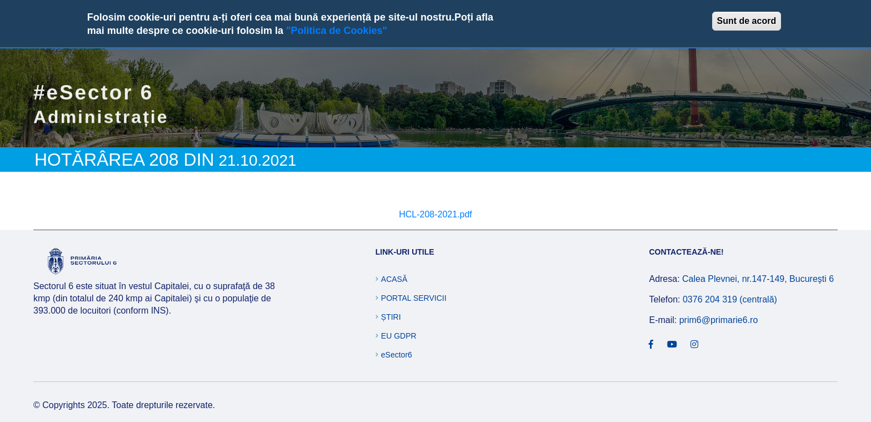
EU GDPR (399, 335)
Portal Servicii (414, 298)
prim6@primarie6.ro (718, 320)
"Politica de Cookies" (336, 30)
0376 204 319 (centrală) (730, 299)
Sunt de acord (747, 21)
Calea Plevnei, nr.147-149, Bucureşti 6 (758, 279)
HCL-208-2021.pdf (435, 214)
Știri (391, 316)
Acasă (394, 279)
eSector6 (396, 354)
